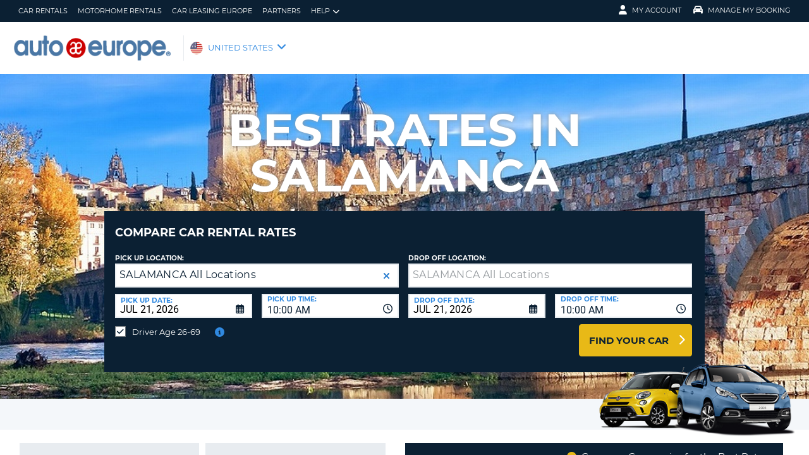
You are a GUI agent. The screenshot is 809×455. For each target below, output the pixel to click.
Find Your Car (629, 331)
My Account (650, 10)
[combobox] (330, 296)
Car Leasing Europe (212, 10)
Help (325, 11)
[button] (386, 266)
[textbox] (550, 266)
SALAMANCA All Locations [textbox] (187, 265)
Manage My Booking (742, 10)
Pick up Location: (149, 249)
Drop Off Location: (447, 249)
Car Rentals (43, 10)
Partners (281, 10)
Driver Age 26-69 (166, 322)
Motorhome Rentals (120, 10)
